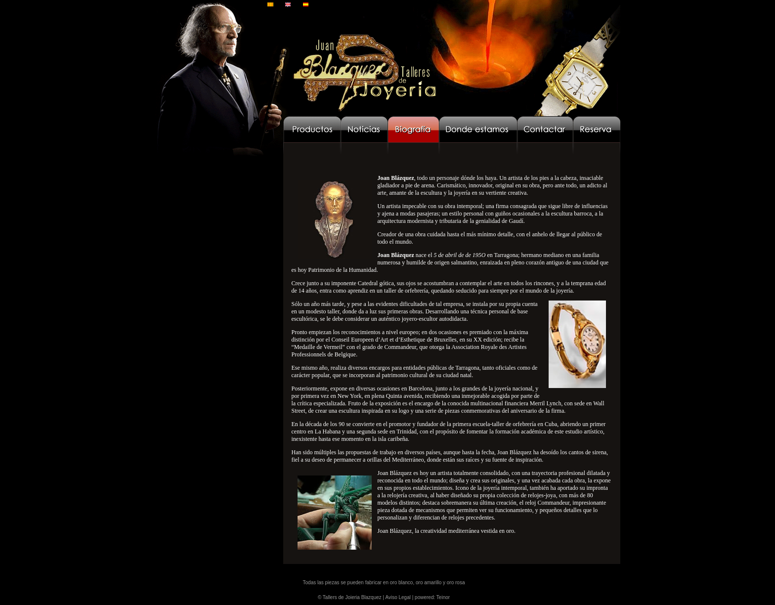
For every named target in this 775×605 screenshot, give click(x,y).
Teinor (443, 597)
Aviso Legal (398, 597)
